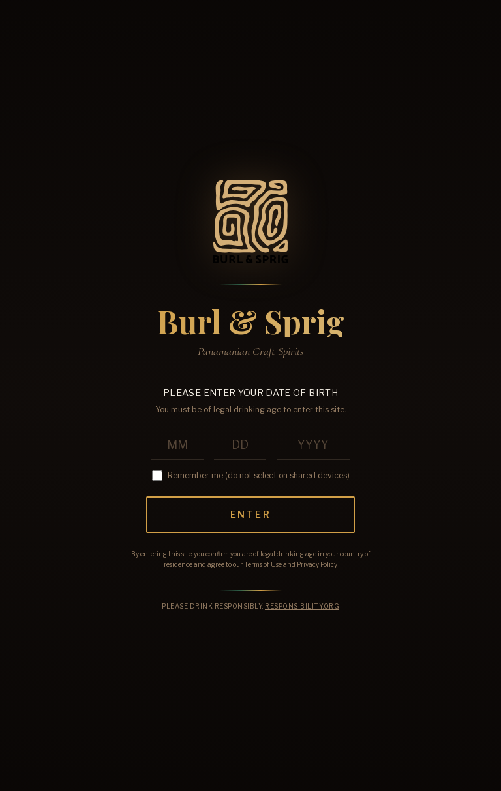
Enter (250, 514)
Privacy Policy (317, 564)
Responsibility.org (302, 606)
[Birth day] (240, 445)
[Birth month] (177, 445)
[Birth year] (313, 445)
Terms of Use (263, 564)
